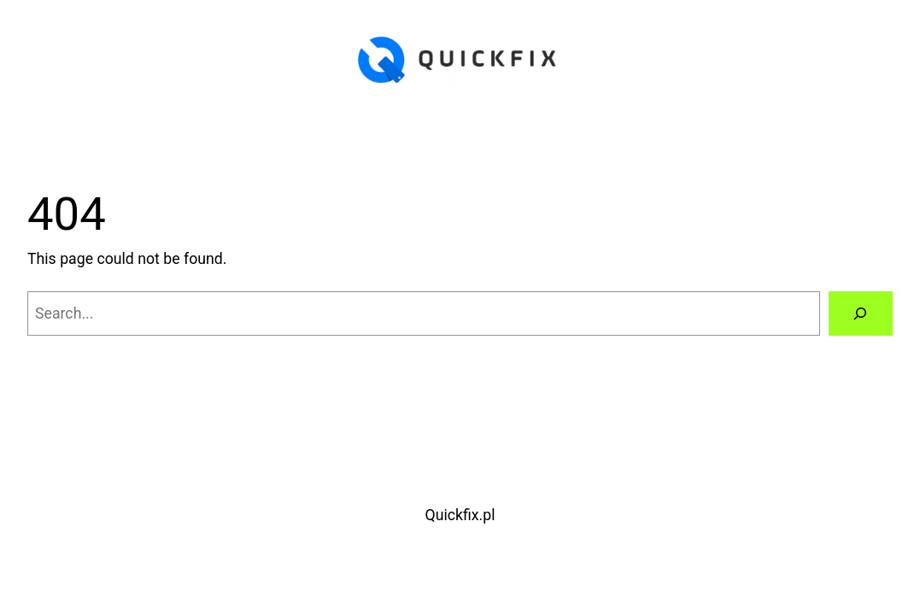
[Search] (861, 313)
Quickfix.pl (460, 515)
